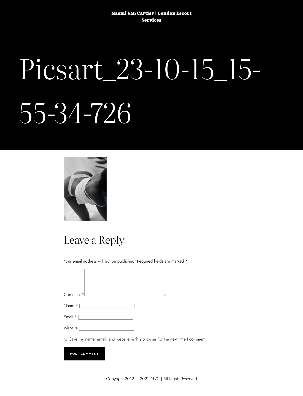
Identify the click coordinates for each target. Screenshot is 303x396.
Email (70, 322)
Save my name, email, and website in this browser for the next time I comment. (138, 344)
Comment (74, 300)
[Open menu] (21, 12)
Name (71, 311)
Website (71, 333)
